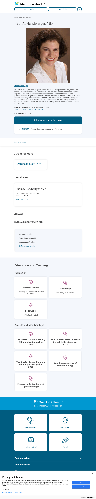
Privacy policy (19, 492)
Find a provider (22, 458)
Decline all (81, 487)
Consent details (7, 492)
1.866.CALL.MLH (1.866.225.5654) (51, 406)
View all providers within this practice (28, 109)
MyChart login (62, 9)
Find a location (22, 464)
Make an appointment (30, 9)
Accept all (81, 483)
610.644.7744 (26, 129)
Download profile (31, 246)
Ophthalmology (21, 86)
